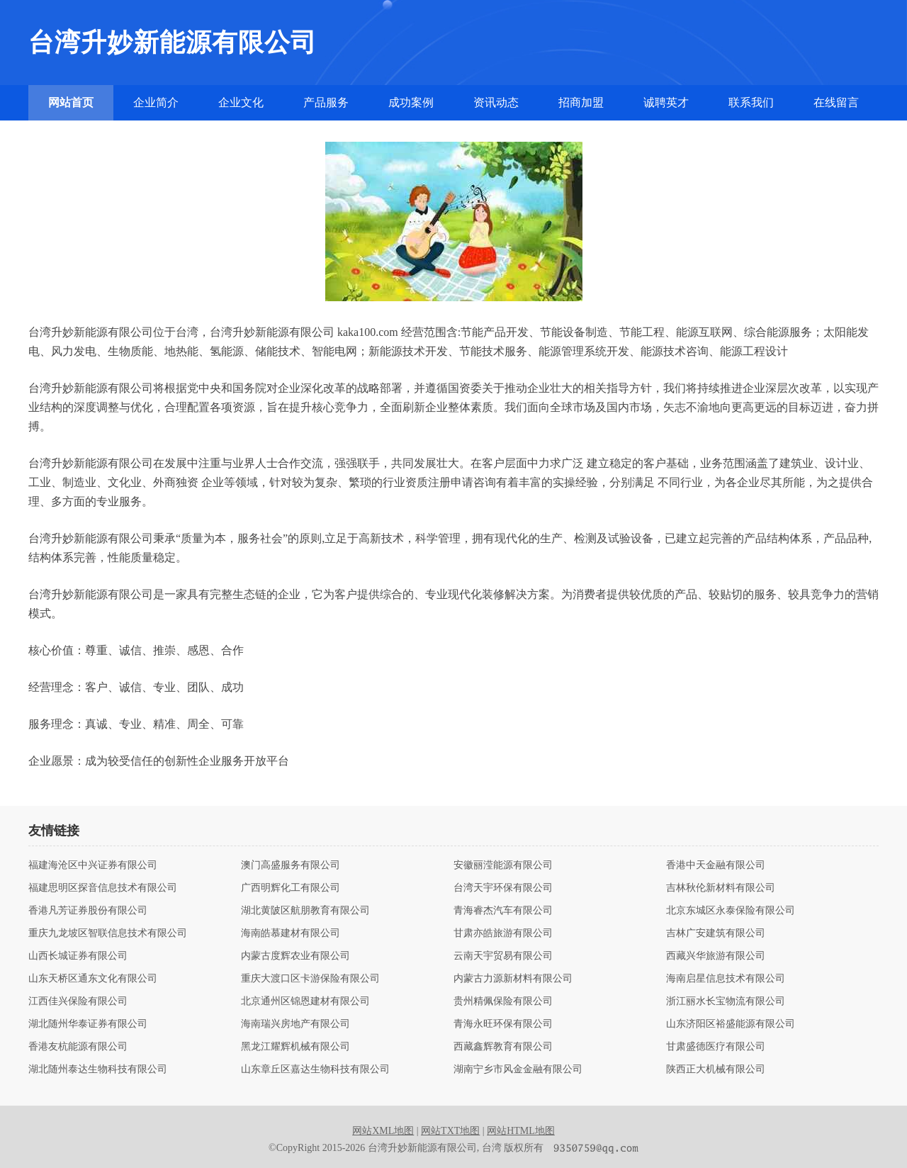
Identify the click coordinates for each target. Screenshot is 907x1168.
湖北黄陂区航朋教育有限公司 (305, 911)
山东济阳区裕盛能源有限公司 (730, 1024)
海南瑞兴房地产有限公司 (295, 1024)
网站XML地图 (383, 1130)
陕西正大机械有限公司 (715, 1069)
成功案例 (411, 102)
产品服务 (326, 102)
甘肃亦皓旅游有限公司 (503, 933)
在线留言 (836, 102)
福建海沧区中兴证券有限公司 (92, 865)
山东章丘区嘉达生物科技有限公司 (315, 1069)
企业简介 (156, 102)
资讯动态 (496, 102)
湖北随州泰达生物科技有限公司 (97, 1069)
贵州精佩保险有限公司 (503, 1001)
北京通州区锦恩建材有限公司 (305, 1001)
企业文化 (241, 102)
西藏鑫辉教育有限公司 (503, 1047)
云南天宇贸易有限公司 (503, 956)
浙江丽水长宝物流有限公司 (725, 1001)
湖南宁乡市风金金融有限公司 (518, 1069)
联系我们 (751, 102)
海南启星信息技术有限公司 (725, 979)
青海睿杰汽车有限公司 (503, 911)
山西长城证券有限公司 (78, 956)
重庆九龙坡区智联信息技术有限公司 (107, 933)
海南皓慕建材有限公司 (290, 933)
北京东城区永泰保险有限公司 (730, 911)
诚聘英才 (666, 102)
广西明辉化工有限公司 (290, 888)
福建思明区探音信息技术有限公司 (102, 888)
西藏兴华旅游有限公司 (715, 956)
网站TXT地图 (450, 1130)
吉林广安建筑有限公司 (715, 933)
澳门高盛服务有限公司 (290, 865)
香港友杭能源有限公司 (78, 1047)
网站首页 (71, 102)
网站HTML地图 (521, 1130)
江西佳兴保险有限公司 (78, 1001)
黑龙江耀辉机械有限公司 (295, 1047)
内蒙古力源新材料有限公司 (513, 979)
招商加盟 (581, 102)
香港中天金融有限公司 (715, 865)
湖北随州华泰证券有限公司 (87, 1024)
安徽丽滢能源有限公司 (503, 865)
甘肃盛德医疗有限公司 (715, 1047)
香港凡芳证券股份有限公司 (87, 911)
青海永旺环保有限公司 (503, 1024)
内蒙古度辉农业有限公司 (295, 956)
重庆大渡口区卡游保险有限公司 (310, 979)
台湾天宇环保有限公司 (503, 888)
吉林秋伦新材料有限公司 (720, 888)
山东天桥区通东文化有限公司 (92, 979)
